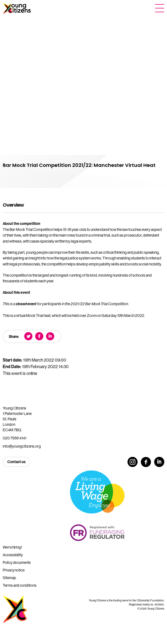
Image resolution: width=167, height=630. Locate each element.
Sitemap (9, 577)
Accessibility (13, 554)
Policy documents (17, 562)
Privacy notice (14, 570)
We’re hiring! (12, 547)
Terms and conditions (20, 585)
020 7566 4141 (14, 438)
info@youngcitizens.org (22, 446)
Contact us (16, 461)
